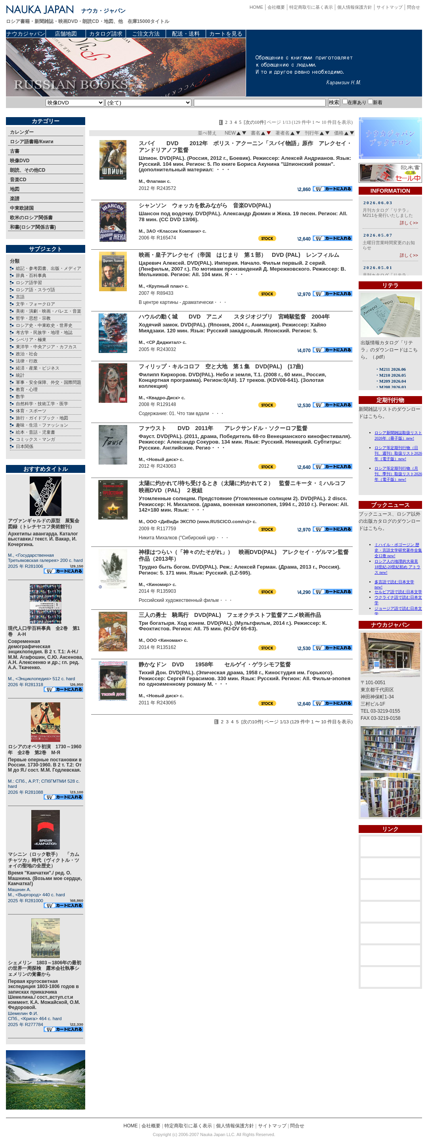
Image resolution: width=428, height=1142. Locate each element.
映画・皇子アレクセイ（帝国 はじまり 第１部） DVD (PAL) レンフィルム (239, 255)
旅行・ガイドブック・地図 (42, 417)
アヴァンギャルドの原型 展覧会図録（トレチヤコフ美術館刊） (43, 523)
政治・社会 (27, 353)
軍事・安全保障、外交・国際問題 (48, 382)
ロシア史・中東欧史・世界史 (44, 325)
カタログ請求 (105, 33)
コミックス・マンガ (35, 439)
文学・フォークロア (35, 304)
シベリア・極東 (31, 339)
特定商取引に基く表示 (311, 7)
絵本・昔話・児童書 (35, 432)
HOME (256, 7)
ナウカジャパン (25, 33)
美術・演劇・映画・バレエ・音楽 (48, 311)
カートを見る (226, 33)
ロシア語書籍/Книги (32, 141)
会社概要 (276, 7)
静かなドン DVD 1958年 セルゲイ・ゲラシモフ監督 (215, 664)
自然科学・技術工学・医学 (42, 403)
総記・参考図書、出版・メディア (48, 268)
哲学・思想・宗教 (33, 318)
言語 (20, 296)
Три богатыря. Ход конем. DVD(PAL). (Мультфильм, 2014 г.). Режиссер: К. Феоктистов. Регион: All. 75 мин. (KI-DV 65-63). (233, 626)
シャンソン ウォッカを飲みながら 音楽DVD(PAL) (205, 205)
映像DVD (19, 160)
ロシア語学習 (29, 282)
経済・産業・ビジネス (37, 368)
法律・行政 (27, 361)
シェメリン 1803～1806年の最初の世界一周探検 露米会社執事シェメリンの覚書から (44, 968)
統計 (20, 375)
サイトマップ (389, 7)
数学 (20, 396)
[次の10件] (255, 122)
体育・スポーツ (31, 410)
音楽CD (18, 179)
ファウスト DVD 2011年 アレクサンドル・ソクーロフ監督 (223, 428)
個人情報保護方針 (354, 7)
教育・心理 (27, 389)
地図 (14, 189)
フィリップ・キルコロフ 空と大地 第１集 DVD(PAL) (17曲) (221, 366)
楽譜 (14, 198)
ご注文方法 (146, 33)
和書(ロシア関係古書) (33, 227)
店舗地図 (66, 33)
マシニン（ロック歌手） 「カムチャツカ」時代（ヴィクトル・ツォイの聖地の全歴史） (43, 860)
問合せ (413, 7)
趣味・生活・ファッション (42, 425)
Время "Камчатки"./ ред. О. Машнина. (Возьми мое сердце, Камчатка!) (45, 878)
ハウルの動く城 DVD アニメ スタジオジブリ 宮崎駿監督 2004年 (234, 316)
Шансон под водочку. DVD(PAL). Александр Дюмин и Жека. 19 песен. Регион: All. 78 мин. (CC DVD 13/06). (243, 216)
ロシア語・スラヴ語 (35, 289)
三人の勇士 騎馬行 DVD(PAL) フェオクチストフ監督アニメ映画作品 (230, 615)
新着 (375, 102)
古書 (14, 151)
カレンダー (22, 132)
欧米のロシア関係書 (31, 217)
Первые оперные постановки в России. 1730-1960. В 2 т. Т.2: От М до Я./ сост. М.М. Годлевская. (45, 765)
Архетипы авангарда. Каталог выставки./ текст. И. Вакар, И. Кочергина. (43, 539)
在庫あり (354, 102)
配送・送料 (186, 33)
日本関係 (24, 446)
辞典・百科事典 (31, 275)
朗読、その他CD (27, 170)
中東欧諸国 (22, 208)
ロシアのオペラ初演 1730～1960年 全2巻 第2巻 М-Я (44, 749)
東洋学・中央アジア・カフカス (46, 346)
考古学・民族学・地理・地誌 (44, 332)
